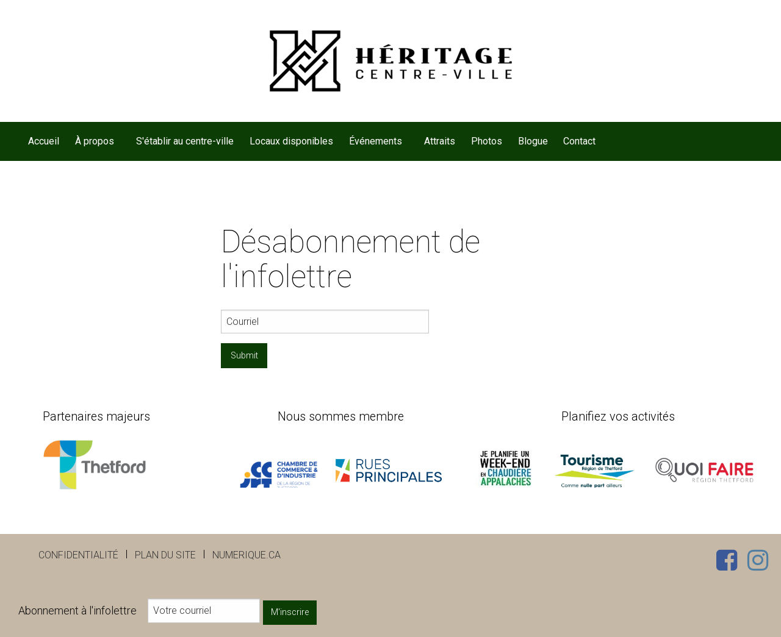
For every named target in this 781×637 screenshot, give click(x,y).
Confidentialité (78, 555)
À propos (94, 141)
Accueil (43, 141)
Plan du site (165, 555)
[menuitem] (43, 141)
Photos (486, 141)
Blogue (533, 141)
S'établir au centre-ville (185, 141)
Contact (579, 141)
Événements (375, 141)
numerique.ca (246, 555)
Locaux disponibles (291, 141)
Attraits (439, 141)
